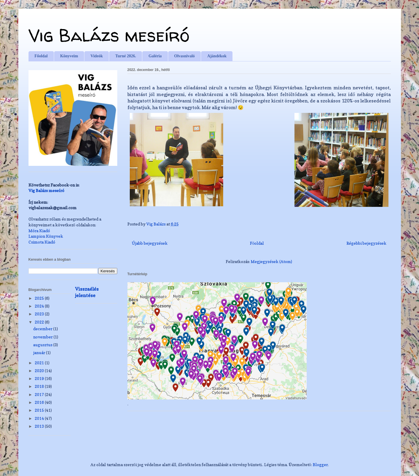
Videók (96, 56)
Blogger (320, 464)
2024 (40, 305)
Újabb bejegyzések (150, 243)
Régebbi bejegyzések (366, 243)
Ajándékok (216, 56)
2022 (40, 321)
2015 (40, 410)
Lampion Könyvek (46, 236)
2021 (40, 362)
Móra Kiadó (39, 230)
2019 (40, 378)
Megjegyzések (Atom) (271, 261)
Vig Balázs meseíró (109, 35)
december (43, 328)
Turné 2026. (125, 56)
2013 (40, 426)
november (43, 336)
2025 (40, 298)
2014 (40, 418)
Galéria (154, 56)
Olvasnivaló (184, 56)
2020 (40, 370)
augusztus (43, 344)
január (39, 352)
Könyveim (69, 56)
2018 (40, 386)
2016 (40, 402)
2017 (40, 394)
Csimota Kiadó (42, 241)
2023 (40, 313)
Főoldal (41, 56)
